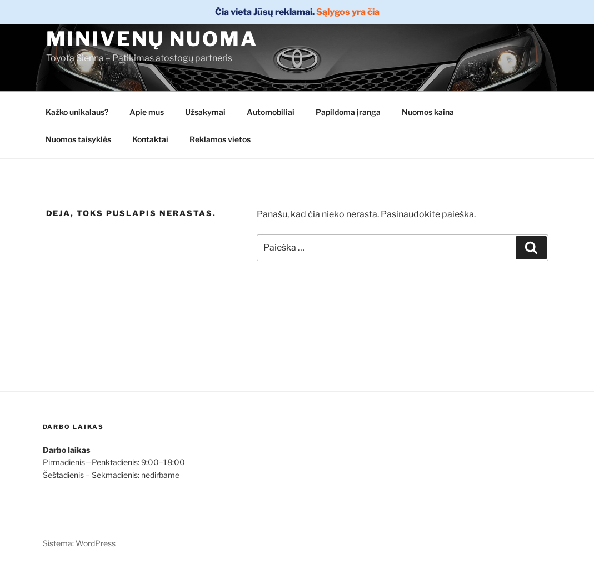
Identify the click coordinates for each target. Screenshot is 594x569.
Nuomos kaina (428, 112)
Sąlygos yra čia (348, 12)
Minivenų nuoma (152, 39)
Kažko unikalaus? (77, 112)
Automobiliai (270, 112)
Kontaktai (150, 139)
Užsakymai (205, 112)
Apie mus (146, 112)
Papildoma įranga (348, 112)
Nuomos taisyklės (78, 139)
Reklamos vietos (220, 139)
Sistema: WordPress (79, 543)
